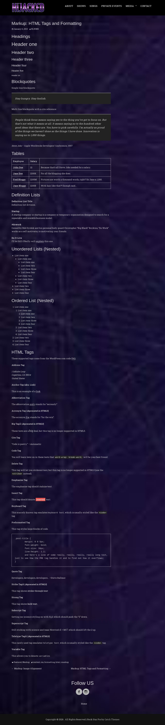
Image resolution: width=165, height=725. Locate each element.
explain (40, 241)
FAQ (73, 358)
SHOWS (81, 5)
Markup (26, 662)
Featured (18, 662)
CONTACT (145, 5)
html (58, 662)
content (36, 662)
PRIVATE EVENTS (111, 5)
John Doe (18, 167)
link (38, 391)
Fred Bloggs (19, 179)
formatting (49, 662)
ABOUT (69, 5)
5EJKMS (35, 29)
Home (84, 703)
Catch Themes (112, 719)
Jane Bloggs (19, 185)
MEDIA (130, 5)
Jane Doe (18, 173)
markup (65, 662)
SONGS (93, 5)
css (42, 662)
